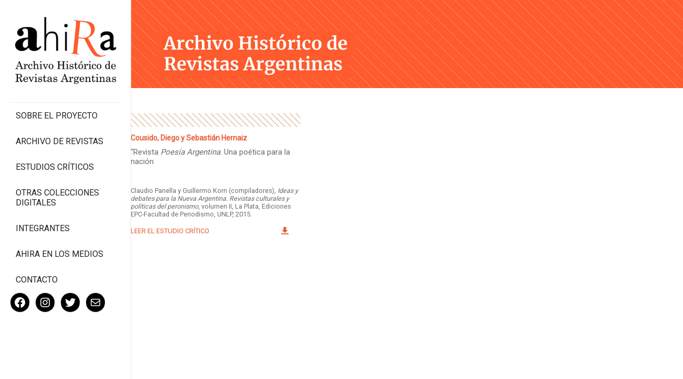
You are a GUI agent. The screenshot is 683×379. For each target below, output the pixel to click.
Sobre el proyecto (57, 116)
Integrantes (43, 228)
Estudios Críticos (55, 167)
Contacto (37, 280)
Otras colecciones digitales (57, 198)
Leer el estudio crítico (170, 231)
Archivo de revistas (59, 141)
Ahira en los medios (59, 254)
